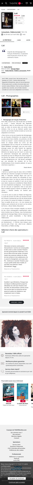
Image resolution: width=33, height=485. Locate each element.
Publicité (16, 458)
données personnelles (18, 448)
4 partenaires (12, 471)
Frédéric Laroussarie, (20, 70)
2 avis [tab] (19, 40)
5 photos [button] (26, 112)
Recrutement (16, 434)
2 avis (23, 15)
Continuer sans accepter (17, 482)
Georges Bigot (15, 69)
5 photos (19, 18)
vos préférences (11, 473)
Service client (16, 444)
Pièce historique (16, 63)
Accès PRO (16, 460)
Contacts (16, 438)
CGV (9, 448)
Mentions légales (16, 436)
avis (18, 20)
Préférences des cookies (16, 450)
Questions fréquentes (16, 446)
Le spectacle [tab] (7, 40)
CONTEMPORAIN (6, 63)
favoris (19, 23)
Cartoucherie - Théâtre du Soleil (11, 32)
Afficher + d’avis (16, 302)
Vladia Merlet (8, 67)
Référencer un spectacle (16, 456)
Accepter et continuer (17, 478)
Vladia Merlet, (9, 70)
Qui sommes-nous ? (16, 432)
